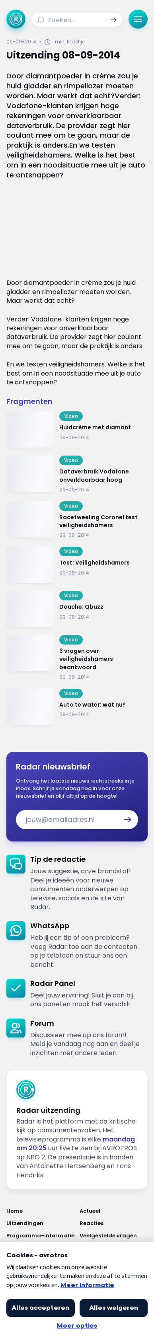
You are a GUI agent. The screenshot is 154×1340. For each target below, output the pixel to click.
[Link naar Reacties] (114, 1223)
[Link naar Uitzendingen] (40, 1223)
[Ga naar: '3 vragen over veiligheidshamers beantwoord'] (77, 658)
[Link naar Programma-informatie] (40, 1235)
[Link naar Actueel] (114, 1211)
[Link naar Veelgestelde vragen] (114, 1235)
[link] (77, 883)
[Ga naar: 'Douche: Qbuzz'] (77, 609)
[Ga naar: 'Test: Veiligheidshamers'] (77, 565)
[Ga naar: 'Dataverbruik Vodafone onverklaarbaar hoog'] (77, 474)
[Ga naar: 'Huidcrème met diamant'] (77, 429)
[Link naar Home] (40, 1211)
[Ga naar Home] (15, 19)
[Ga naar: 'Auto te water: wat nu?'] (77, 707)
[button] (113, 20)
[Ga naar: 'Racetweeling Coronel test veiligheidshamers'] (77, 520)
